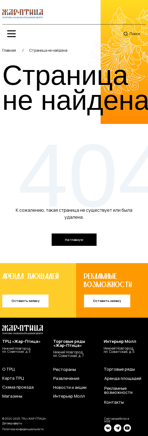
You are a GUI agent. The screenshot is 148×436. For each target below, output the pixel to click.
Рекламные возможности (118, 390)
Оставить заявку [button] (25, 301)
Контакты (114, 402)
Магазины (12, 396)
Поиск (135, 33)
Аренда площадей (122, 378)
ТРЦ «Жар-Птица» (21, 341)
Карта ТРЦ (13, 378)
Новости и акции (69, 387)
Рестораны (64, 369)
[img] (22, 14)
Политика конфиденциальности (23, 429)
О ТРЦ (8, 369)
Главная (9, 50)
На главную (74, 240)
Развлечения (66, 378)
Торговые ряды (119, 369)
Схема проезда (18, 387)
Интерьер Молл (120, 341)
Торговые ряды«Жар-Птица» (69, 343)
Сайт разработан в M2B (116, 420)
